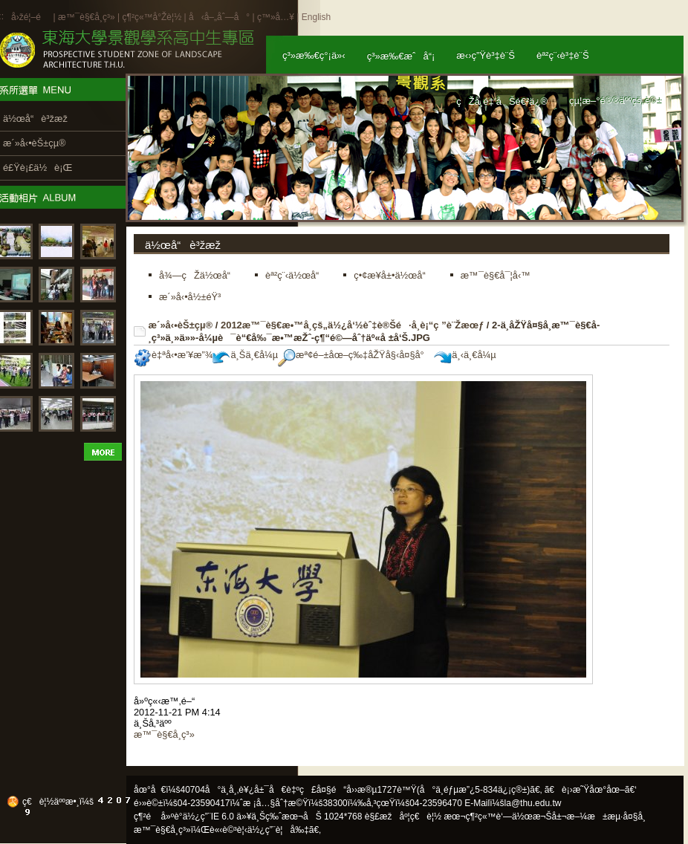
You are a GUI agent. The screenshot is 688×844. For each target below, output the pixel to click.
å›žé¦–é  (31, 17)
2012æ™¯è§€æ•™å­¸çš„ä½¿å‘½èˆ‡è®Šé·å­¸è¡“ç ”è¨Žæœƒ (352, 325)
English (316, 17)
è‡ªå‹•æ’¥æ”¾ (173, 354)
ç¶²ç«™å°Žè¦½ (151, 17)
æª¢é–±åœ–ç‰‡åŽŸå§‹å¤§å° (355, 354)
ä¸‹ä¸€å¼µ (465, 354)
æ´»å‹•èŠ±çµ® (181, 325)
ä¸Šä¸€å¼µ (245, 354)
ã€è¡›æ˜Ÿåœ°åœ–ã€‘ (591, 790)
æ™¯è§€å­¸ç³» (87, 17)
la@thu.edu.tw (533, 803)
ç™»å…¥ (275, 17)
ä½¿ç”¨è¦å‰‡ (278, 830)
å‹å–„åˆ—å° (219, 17)
